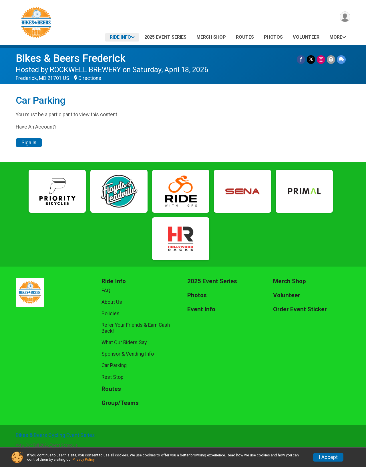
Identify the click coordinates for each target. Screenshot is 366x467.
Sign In (28, 142)
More (335, 37)
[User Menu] (345, 16)
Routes (245, 37)
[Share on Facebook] (301, 59)
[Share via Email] (331, 59)
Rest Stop (113, 377)
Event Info (201, 309)
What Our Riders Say (124, 342)
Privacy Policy (83, 459)
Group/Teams (120, 403)
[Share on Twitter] (311, 59)
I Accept (328, 457)
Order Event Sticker (300, 309)
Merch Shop (211, 37)
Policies (111, 313)
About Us (112, 302)
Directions (89, 78)
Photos (273, 37)
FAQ (106, 290)
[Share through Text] (341, 59)
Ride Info (120, 37)
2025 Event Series (165, 37)
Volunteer (306, 37)
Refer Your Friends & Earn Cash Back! (136, 328)
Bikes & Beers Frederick (71, 58)
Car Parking (114, 365)
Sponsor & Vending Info (128, 354)
